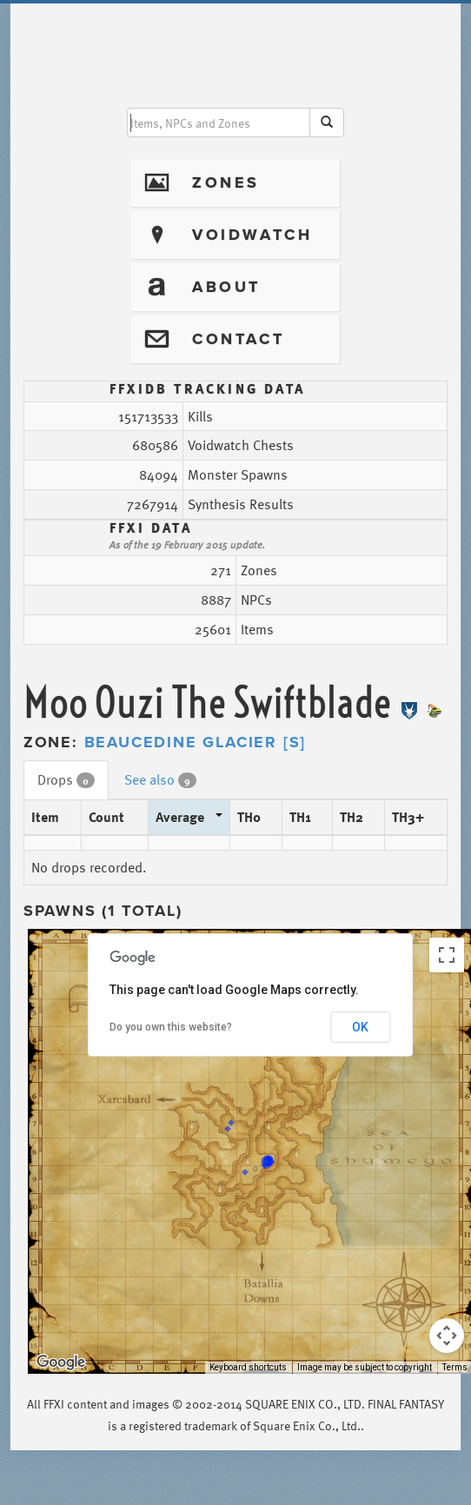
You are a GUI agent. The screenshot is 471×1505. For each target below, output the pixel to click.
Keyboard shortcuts (248, 1367)
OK (360, 1027)
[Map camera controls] (446, 1335)
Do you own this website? (170, 1027)
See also (160, 779)
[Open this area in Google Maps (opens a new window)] (61, 1362)
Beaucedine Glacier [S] (195, 742)
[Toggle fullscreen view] (446, 955)
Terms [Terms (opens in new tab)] (455, 1367)
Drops (66, 779)
